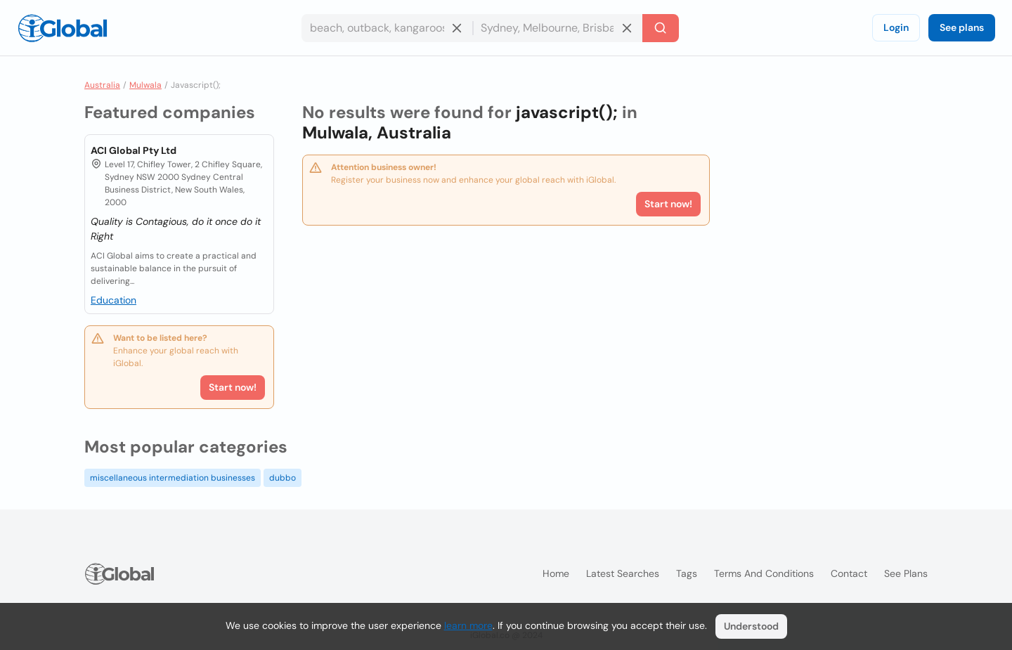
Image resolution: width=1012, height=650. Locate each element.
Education (113, 300)
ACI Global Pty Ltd (133, 150)
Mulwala (145, 85)
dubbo (282, 477)
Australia (102, 85)
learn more (468, 625)
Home (556, 573)
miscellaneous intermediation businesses (172, 477)
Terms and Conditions (764, 573)
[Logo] (62, 28)
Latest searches (622, 573)
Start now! (233, 387)
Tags (686, 573)
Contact (849, 573)
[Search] (660, 28)
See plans (962, 27)
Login (896, 27)
